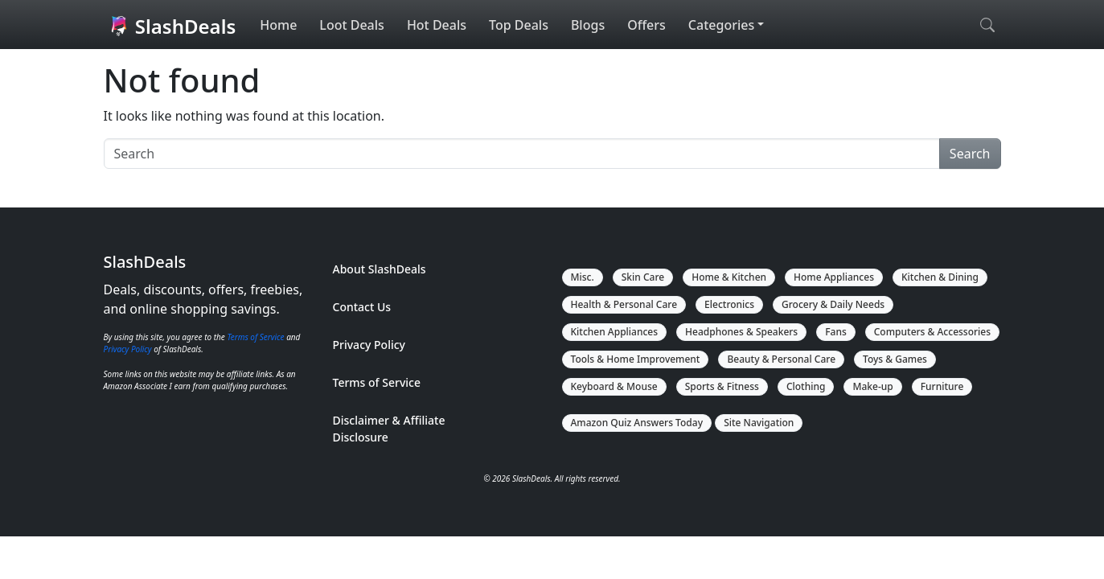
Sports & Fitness (722, 386)
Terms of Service (255, 337)
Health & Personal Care (624, 304)
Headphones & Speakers (741, 332)
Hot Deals (436, 25)
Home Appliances (834, 277)
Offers (646, 25)
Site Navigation (759, 422)
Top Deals (518, 25)
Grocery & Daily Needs (833, 304)
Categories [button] (721, 25)
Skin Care (643, 277)
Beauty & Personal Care (781, 359)
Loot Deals (351, 25)
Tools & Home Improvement (635, 359)
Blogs (588, 25)
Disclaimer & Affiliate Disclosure (389, 429)
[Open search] (987, 25)
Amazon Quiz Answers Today (637, 422)
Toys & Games (895, 359)
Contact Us (362, 306)
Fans (836, 332)
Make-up (872, 386)
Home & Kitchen (729, 277)
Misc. (582, 277)
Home (278, 25)
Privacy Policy (128, 349)
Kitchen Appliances (615, 332)
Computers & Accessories (932, 332)
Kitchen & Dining (940, 277)
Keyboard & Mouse (614, 386)
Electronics (729, 304)
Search (970, 153)
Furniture (942, 386)
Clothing (806, 386)
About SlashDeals (379, 269)
